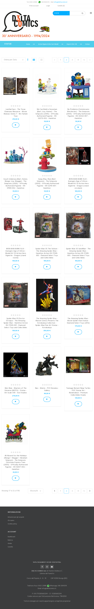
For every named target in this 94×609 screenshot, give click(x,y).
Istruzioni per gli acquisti (16, 517)
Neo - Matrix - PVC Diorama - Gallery (47, 389)
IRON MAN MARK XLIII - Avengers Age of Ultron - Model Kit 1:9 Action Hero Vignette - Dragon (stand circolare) (78, 184)
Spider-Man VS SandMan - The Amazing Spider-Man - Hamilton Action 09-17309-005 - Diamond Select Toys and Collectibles (78, 253)
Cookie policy (12, 524)
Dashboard (11, 537)
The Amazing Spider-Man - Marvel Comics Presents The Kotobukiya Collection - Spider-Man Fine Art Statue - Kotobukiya (47, 323)
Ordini (10, 543)
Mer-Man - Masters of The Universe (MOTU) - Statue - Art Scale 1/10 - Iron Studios (15, 390)
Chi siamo (11, 520)
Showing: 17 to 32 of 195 (11, 490)
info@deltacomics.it (60, 2)
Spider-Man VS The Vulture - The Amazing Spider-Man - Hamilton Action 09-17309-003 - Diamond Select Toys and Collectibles (47, 253)
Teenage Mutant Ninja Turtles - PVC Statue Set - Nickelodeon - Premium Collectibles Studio (78, 391)
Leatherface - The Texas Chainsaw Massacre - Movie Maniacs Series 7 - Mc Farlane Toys (16, 113)
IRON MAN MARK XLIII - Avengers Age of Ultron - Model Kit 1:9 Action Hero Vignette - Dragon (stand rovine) (15, 253)
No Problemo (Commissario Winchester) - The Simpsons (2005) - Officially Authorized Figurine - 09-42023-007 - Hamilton (78, 114)
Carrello (10, 547)
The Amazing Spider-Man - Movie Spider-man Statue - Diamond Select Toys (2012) (78, 321)
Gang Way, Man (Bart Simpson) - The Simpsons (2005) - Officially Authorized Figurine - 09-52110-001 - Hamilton (47, 184)
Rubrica (10, 540)
